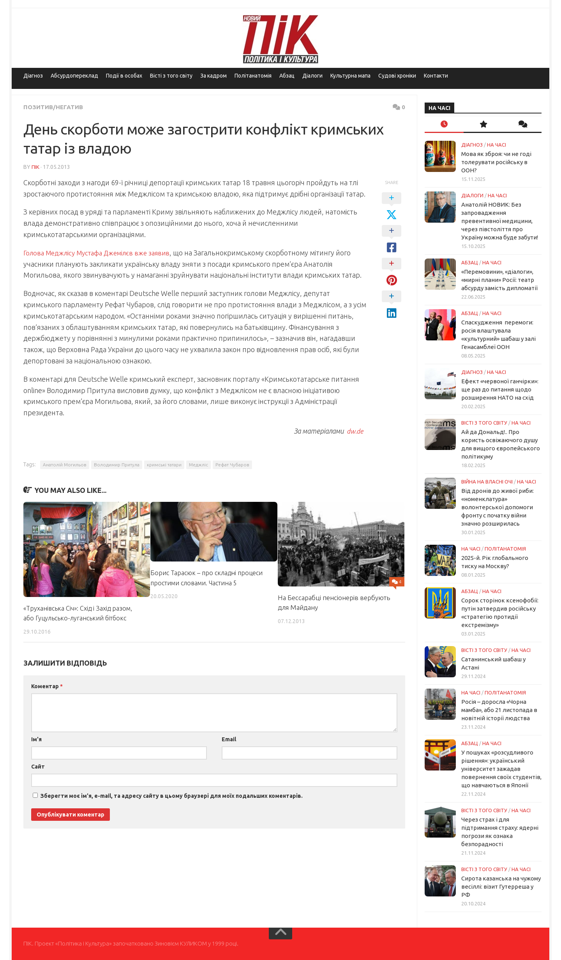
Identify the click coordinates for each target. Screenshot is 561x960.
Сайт (38, 766)
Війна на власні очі (487, 481)
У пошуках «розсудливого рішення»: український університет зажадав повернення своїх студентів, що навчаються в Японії (501, 768)
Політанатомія (253, 76)
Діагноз (33, 76)
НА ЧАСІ (496, 144)
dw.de (354, 430)
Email (229, 739)
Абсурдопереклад (74, 76)
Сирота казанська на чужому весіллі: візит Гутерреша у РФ (501, 886)
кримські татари (164, 464)
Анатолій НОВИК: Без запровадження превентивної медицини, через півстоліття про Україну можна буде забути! (499, 221)
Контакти (436, 76)
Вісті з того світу (171, 76)
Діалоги (312, 76)
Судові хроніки (397, 76)
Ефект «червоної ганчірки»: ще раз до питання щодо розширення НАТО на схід (499, 389)
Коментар (47, 686)
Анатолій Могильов (64, 464)
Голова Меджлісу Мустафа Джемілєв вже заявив (101, 252)
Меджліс (198, 464)
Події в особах (124, 76)
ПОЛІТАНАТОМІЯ (505, 548)
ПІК (35, 166)
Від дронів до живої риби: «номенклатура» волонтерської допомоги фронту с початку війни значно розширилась (497, 507)
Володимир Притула (116, 464)
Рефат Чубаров (232, 464)
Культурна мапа (350, 76)
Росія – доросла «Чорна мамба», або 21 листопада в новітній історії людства (499, 709)
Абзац (287, 76)
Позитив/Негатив (54, 106)
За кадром (213, 76)
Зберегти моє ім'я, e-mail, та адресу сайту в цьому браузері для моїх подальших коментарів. (172, 795)
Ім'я (36, 739)
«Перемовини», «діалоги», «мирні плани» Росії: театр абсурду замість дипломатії (499, 279)
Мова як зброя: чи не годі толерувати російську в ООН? (496, 162)
